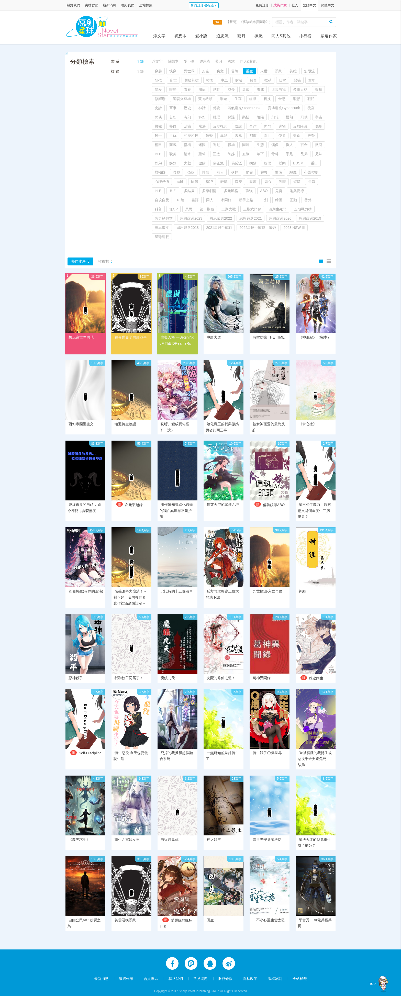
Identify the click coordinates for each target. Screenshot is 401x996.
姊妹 (172, 163)
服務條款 (225, 973)
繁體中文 (309, 5)
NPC (158, 80)
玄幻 (172, 117)
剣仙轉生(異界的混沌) (86, 586)
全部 (140, 61)
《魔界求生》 (79, 834)
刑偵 (304, 117)
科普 (158, 209)
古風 (238, 135)
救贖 (318, 89)
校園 (209, 80)
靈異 (264, 172)
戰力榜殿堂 (164, 218)
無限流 (309, 71)
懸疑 (245, 117)
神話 (202, 108)
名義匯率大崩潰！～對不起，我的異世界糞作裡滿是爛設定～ (130, 592)
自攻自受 (162, 200)
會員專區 (151, 973)
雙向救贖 (205, 99)
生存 (238, 99)
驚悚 (278, 172)
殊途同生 (316, 672)
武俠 (158, 117)
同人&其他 (281, 36)
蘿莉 (202, 154)
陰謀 (238, 126)
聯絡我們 (127, 5)
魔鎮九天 (168, 672)
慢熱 (289, 117)
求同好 (226, 200)
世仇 (172, 135)
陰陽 (260, 117)
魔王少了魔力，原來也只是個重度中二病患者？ (314, 505)
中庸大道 (214, 337)
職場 (231, 145)
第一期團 (207, 209)
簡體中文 (327, 5)
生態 (260, 145)
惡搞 (297, 80)
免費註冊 (262, 5)
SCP (209, 182)
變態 (282, 163)
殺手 (158, 135)
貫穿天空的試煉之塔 (223, 499)
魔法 (202, 126)
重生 (249, 71)
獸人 (220, 172)
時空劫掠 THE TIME (269, 337)
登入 (295, 5)
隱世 (267, 135)
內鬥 (267, 126)
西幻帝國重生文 (81, 418)
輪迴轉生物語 (125, 418)
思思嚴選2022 (221, 218)
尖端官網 (91, 5)
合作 (253, 126)
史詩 (158, 108)
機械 (158, 126)
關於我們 (73, 5)
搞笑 (253, 80)
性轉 (205, 172)
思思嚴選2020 (280, 218)
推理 (216, 117)
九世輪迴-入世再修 (268, 586)
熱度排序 (78, 261)
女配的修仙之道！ (221, 672)
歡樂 (238, 182)
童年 (311, 80)
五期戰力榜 (303, 209)
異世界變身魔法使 (267, 834)
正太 (216, 154)
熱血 (172, 126)
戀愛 (158, 89)
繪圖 (278, 200)
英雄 (293, 71)
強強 (249, 191)
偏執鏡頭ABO (274, 499)
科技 (267, 99)
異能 (223, 135)
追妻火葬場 (182, 99)
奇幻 (187, 117)
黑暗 (282, 182)
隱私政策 (250, 973)
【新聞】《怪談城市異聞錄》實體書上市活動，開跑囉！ (267, 22)
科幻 (202, 117)
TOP (373, 984)
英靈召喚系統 (125, 915)
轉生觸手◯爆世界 (267, 747)
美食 (296, 135)
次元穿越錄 (134, 499)
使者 (282, 135)
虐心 (267, 182)
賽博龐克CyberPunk (284, 108)
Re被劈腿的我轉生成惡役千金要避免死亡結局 (315, 753)
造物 (282, 126)
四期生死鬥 (277, 209)
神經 (302, 586)
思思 (188, 209)
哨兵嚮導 (297, 191)
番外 (307, 200)
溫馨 (245, 89)
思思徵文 (162, 228)
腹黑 (267, 163)
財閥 (238, 80)
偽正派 (218, 163)
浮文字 (159, 36)
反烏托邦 (220, 126)
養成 (260, 89)
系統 (278, 71)
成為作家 (280, 5)
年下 (260, 154)
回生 (210, 915)
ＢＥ (172, 191)
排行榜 (305, 36)
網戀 (296, 99)
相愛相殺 (191, 135)
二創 (264, 200)
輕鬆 (224, 182)
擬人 (289, 145)
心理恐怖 (162, 182)
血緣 (245, 154)
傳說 (216, 108)
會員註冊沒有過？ (204, 5)
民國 (180, 182)
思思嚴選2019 (310, 218)
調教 (253, 182)
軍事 (172, 108)
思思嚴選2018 (187, 228)
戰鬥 (311, 99)
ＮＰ (158, 154)
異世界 (189, 71)
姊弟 (158, 163)
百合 (304, 145)
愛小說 (201, 36)
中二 (224, 80)
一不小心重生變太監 (269, 915)
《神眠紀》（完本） (315, 337)
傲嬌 (202, 163)
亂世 (173, 80)
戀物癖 (160, 172)
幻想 (275, 117)
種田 (158, 145)
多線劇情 (209, 191)
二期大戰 (228, 209)
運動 (216, 145)
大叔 (187, 163)
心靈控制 (311, 172)
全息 (281, 99)
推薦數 (103, 261)
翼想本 (180, 36)
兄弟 (304, 154)
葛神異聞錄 (262, 672)
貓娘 (249, 172)
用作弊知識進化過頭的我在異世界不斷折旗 (176, 505)
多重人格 (300, 89)
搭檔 (187, 145)
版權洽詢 (275, 973)
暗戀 (172, 89)
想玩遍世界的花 (81, 337)
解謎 (231, 117)
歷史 (187, 108)
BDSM (298, 163)
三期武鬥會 (252, 209)
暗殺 (318, 126)
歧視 (176, 172)
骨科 (275, 154)
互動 (293, 200)
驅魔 (293, 172)
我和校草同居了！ (129, 672)
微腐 (318, 145)
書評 (195, 200)
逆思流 (222, 36)
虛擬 (252, 99)
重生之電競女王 (127, 834)
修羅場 (160, 99)
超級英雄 (191, 80)
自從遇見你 (170, 834)
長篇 (311, 182)
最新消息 (109, 5)
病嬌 (253, 163)
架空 (205, 71)
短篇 (296, 182)
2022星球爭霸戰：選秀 (257, 228)
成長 (231, 89)
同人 (209, 200)
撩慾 (258, 36)
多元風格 (231, 191)
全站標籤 (145, 5)
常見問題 (200, 973)
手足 (289, 154)
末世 (264, 71)
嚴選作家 (328, 36)
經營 (311, 135)
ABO (264, 191)
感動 (216, 89)
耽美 (172, 154)
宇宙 (318, 117)
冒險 (234, 71)
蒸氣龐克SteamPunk (244, 108)
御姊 (231, 154)
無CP (173, 209)
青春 (187, 89)
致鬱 (209, 135)
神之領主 (214, 834)
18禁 (180, 200)
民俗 (194, 182)
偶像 (275, 145)
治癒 (187, 126)
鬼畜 (278, 191)
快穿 (172, 71)
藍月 (241, 36)
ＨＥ (158, 191)
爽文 (220, 71)
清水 (187, 154)
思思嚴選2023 (191, 218)
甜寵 (202, 89)
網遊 (223, 99)
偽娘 (191, 172)
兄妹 (318, 154)
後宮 (311, 108)
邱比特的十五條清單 (177, 586)
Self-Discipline (90, 747)
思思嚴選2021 (250, 218)
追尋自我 (278, 89)
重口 (314, 163)
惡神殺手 (76, 672)
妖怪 (234, 172)
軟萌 (268, 80)
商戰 (172, 145)
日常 (282, 80)
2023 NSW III (294, 228)
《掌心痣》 (308, 418)
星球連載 (162, 237)
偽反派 (236, 163)
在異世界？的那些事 (131, 337)
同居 (245, 145)
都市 (253, 135)
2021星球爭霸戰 (219, 228)
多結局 (189, 191)
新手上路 (246, 200)
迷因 (202, 145)
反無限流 (300, 126)
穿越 (158, 71)
